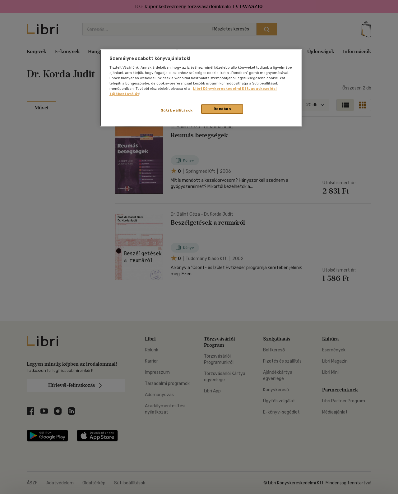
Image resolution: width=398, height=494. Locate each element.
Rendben (222, 109)
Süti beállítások (177, 110)
